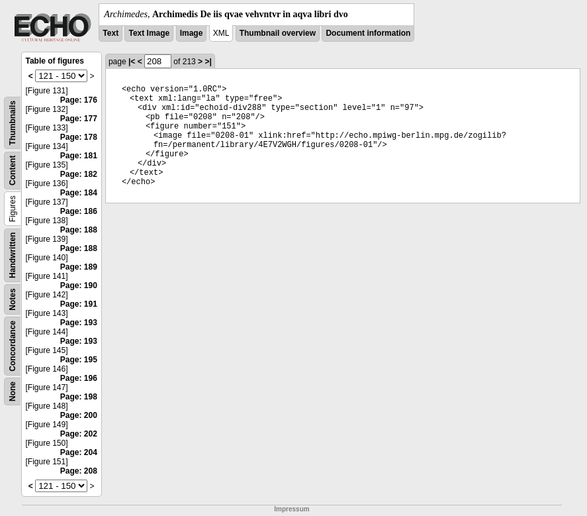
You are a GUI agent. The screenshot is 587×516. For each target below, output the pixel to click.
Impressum (291, 509)
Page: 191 (78, 304)
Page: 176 (78, 100)
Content (12, 170)
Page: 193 (78, 322)
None (12, 391)
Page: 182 (78, 174)
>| (207, 61)
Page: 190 (78, 285)
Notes (12, 299)
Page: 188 (78, 229)
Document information (368, 33)
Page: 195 (78, 359)
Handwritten (12, 255)
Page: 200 (78, 415)
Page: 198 (78, 396)
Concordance (12, 346)
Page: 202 (78, 434)
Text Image (148, 33)
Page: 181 (78, 155)
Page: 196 (78, 378)
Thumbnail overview (278, 33)
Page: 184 (78, 192)
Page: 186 (78, 211)
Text (110, 33)
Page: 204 (78, 452)
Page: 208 (78, 471)
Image (191, 33)
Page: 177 (78, 118)
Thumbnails (12, 123)
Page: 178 (78, 137)
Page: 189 (78, 267)
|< (131, 61)
